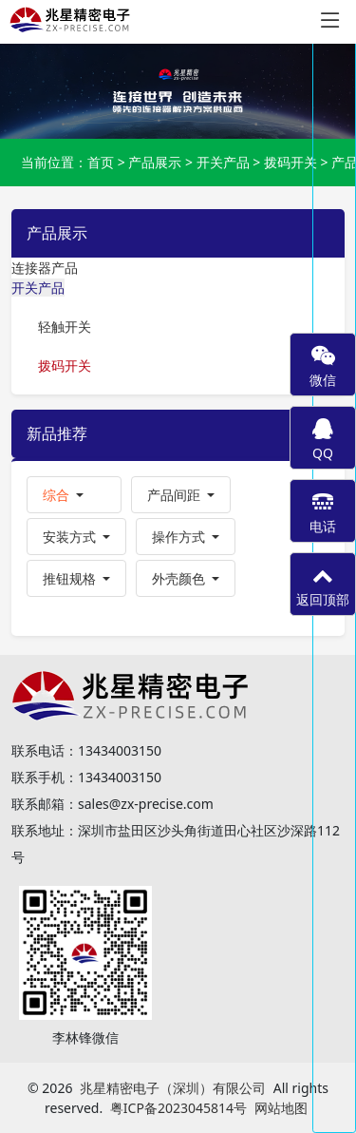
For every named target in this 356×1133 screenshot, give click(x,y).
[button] (74, 494)
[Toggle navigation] (330, 20)
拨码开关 (290, 162)
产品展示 (154, 162)
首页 (100, 162)
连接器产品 (44, 268)
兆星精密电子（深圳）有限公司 (173, 1088)
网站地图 (281, 1108)
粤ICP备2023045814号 (178, 1108)
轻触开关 (64, 326)
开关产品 (223, 162)
